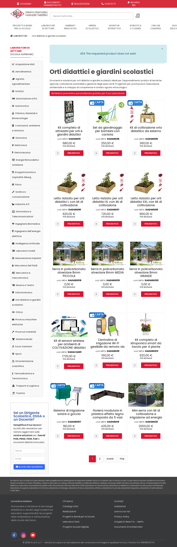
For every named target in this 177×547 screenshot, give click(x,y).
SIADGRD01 (75, 138)
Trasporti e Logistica (25, 385)
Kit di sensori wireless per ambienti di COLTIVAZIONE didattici (69, 344)
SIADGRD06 (74, 209)
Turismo (18, 393)
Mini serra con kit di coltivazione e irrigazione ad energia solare (146, 415)
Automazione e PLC (24, 98)
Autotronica (20, 106)
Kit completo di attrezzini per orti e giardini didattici (68, 131)
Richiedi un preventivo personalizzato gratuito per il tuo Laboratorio (87, 93)
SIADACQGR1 (75, 352)
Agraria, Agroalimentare (21, 81)
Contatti (118, 501)
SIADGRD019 (113, 280)
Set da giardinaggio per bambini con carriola (107, 131)
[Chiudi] (162, 48)
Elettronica (19, 145)
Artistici (18, 91)
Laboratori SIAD (71, 521)
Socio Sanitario (22, 346)
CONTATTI (108, 3)
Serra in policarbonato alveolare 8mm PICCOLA (69, 272)
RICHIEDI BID (134, 4)
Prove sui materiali (24, 331)
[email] (29, 458)
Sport (17, 353)
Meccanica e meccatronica (21, 275)
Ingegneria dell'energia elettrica (26, 234)
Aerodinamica (21, 71)
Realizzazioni (69, 511)
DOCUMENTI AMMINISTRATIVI (52, 4)
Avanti (110, 458)
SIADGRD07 (113, 209)
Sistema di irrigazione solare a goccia (68, 412)
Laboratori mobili (23, 250)
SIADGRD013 (151, 351)
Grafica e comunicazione (20, 194)
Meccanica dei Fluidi (24, 265)
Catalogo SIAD (70, 506)
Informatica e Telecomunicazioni (22, 214)
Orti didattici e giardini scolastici (26, 302)
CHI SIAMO (24, 3)
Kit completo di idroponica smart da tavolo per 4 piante (146, 343)
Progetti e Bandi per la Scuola (79, 516)
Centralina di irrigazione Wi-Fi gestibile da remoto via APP (107, 345)
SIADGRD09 (113, 351)
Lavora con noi (122, 511)
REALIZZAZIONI (80, 3)
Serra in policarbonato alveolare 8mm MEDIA (107, 270)
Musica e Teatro (23, 285)
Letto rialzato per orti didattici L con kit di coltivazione (69, 201)
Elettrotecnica (21, 152)
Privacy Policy (121, 516)
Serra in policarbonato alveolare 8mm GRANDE (146, 272)
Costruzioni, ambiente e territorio (26, 128)
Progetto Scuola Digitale (76, 526)
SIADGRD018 (74, 280)
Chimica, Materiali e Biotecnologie (24, 116)
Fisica (16, 184)
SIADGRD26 (113, 138)
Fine (122, 458)
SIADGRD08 (151, 209)
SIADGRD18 (113, 421)
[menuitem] (22, 26)
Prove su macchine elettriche (24, 322)
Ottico (17, 312)
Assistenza (120, 506)
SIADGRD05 (151, 138)
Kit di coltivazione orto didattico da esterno (146, 129)
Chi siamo (68, 501)
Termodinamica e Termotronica (23, 376)
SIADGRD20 (151, 421)
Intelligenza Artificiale (26, 243)
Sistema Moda (22, 339)
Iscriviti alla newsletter (29, 466)
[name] (29, 450)
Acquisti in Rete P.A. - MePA (129, 521)
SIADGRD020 (151, 280)
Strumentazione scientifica (22, 364)
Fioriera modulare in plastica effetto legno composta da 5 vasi (107, 413)
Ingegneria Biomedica (26, 223)
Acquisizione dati (23, 64)
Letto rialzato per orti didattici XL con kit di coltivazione (107, 201)
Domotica (19, 138)
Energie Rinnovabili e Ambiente (25, 162)
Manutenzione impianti (26, 258)
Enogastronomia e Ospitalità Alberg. (24, 175)
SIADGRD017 (74, 421)
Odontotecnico (22, 292)
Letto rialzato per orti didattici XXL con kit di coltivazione (146, 201)
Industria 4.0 (20, 204)
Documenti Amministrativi (128, 526)
